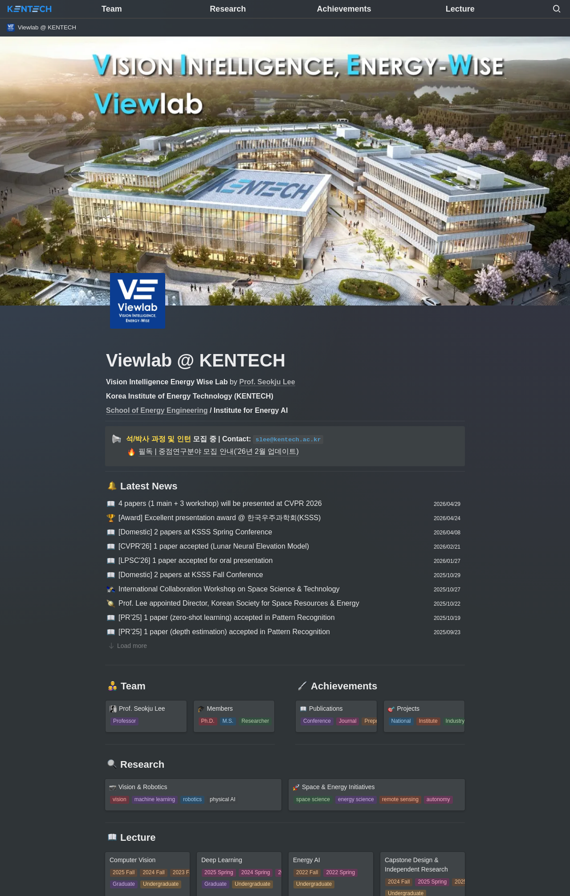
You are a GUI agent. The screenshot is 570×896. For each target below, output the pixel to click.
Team (112, 8)
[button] (557, 9)
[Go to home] (29, 8)
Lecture (460, 8)
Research (228, 8)
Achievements (344, 8)
